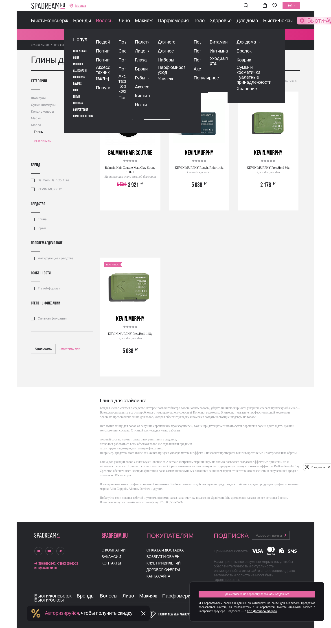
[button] (246, 5)
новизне (203, 81)
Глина (42, 219)
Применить (43, 349)
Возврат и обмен (163, 557)
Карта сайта (158, 576)
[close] (329, 467)
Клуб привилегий (164, 563)
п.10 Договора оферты (262, 611)
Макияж (144, 20)
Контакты (111, 563)
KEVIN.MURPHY (50, 189)
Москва (80, 5)
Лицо (124, 20)
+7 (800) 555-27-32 (67, 564)
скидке (188, 81)
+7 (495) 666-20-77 (44, 564)
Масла (36, 125)
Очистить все (69, 349)
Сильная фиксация (52, 318)
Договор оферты (163, 570)
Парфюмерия (173, 20)
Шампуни (39, 98)
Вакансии (111, 557)
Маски (36, 118)
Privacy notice (318, 467)
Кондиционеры (43, 111)
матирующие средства (56, 258)
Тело (199, 20)
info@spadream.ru (45, 568)
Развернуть (42, 141)
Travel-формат (49, 288)
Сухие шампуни (44, 105)
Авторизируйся (62, 613)
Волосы (105, 20)
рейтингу (160, 81)
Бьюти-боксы (278, 20)
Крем (42, 228)
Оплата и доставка (165, 550)
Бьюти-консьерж (49, 20)
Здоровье (221, 20)
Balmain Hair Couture (53, 180)
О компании (114, 550)
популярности (139, 81)
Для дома (247, 20)
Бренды (82, 20)
